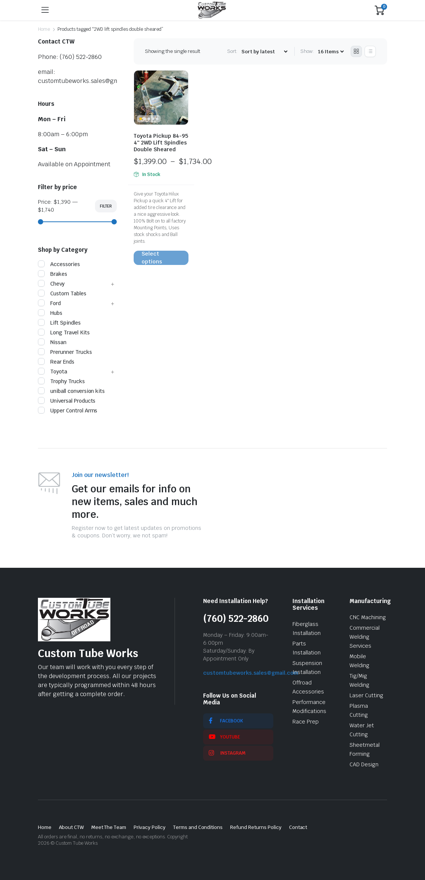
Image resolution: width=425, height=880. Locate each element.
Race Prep (305, 721)
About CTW (71, 827)
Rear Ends (56, 361)
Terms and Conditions (198, 827)
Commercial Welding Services (365, 636)
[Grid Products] (356, 51)
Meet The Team (109, 827)
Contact (298, 827)
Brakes (52, 274)
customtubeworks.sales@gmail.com (250, 672)
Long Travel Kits (64, 332)
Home (44, 29)
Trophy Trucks (61, 381)
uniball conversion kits (71, 391)
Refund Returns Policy (255, 827)
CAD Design (364, 764)
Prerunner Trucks (65, 352)
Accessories (59, 264)
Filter (106, 206)
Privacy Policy (150, 827)
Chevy (51, 283)
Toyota (52, 371)
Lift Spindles (59, 322)
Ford (49, 303)
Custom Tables (62, 293)
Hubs (50, 313)
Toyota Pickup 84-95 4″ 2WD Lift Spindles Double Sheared (161, 142)
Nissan (52, 342)
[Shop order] (264, 51)
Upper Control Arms (67, 410)
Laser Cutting (366, 695)
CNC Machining (368, 617)
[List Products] (370, 51)
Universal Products (66, 400)
